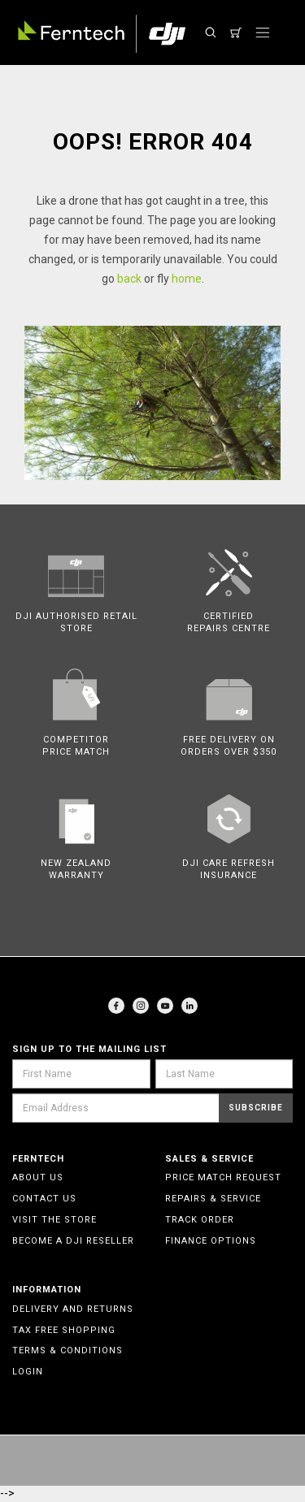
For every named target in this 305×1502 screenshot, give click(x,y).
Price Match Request (223, 1177)
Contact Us (44, 1198)
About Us (37, 1177)
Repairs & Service (213, 1198)
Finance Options (210, 1241)
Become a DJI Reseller (73, 1241)
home (187, 278)
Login (27, 1371)
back (129, 278)
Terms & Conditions (67, 1350)
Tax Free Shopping (63, 1330)
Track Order (199, 1219)
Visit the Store (54, 1219)
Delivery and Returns (72, 1309)
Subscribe (256, 1107)
